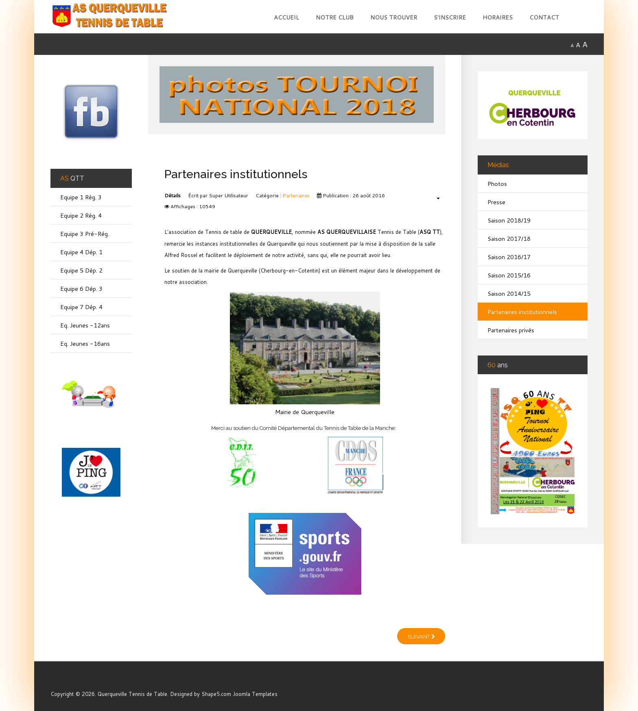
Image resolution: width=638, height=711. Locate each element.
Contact (544, 17)
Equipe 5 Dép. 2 (81, 270)
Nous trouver (393, 17)
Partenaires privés (510, 330)
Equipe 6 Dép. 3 (81, 288)
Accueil (286, 17)
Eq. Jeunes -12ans (85, 325)
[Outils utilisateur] (434, 198)
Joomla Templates (255, 694)
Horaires (498, 17)
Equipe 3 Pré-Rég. (84, 233)
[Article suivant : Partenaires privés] (421, 636)
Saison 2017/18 (509, 238)
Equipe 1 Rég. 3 (81, 197)
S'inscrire (450, 17)
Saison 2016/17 (509, 257)
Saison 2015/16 (509, 275)
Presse (496, 202)
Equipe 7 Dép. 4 (81, 307)
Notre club (335, 17)
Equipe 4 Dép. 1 (81, 252)
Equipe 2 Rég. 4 (81, 215)
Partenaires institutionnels (522, 312)
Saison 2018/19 (509, 220)
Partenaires (296, 195)
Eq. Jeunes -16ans (85, 343)
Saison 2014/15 (509, 293)
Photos (497, 183)
